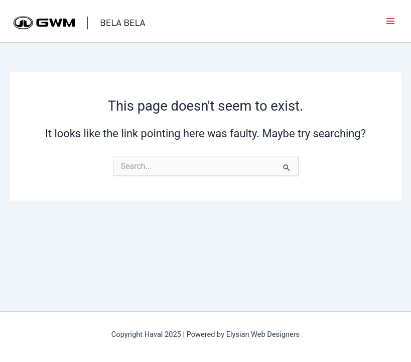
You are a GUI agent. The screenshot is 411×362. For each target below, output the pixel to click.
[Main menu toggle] (390, 21)
